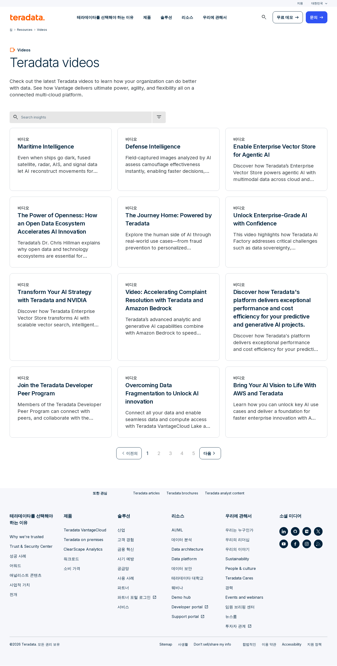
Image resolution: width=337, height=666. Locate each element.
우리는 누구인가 (239, 530)
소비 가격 (72, 568)
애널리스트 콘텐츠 (26, 575)
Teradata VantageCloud (85, 530)
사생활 (183, 644)
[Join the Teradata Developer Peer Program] (61, 402)
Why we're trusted (26, 537)
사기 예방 (125, 559)
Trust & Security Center (31, 546)
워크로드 (71, 559)
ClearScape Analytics (83, 549)
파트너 (123, 587)
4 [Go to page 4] (182, 453)
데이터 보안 (182, 568)
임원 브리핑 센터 (240, 607)
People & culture (240, 568)
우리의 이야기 (237, 549)
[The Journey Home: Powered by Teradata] (168, 232)
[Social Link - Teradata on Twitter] (318, 531)
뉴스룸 (231, 616)
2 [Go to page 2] (159, 453)
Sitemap (165, 644)
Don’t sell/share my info (212, 644)
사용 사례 (125, 578)
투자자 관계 (235, 626)
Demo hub (181, 597)
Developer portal (187, 607)
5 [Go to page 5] (193, 453)
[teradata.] (27, 17)
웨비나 (177, 587)
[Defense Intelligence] (168, 159)
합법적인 (249, 644)
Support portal (185, 616)
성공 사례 (18, 556)
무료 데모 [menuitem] (285, 17)
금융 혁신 (125, 549)
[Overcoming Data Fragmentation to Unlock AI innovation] (168, 402)
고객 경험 (125, 539)
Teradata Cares (239, 578)
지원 (300, 3)
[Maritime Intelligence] (61, 159)
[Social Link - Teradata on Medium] (306, 531)
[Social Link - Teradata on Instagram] (306, 544)
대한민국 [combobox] (317, 3)
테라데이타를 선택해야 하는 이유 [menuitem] (105, 17)
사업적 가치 (20, 585)
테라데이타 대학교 (187, 578)
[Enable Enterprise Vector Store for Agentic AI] (276, 159)
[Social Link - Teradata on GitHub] (295, 531)
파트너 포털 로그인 (134, 597)
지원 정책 (314, 644)
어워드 (15, 565)
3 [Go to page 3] (170, 453)
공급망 (123, 568)
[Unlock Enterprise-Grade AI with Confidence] (276, 232)
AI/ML (177, 530)
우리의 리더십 (237, 539)
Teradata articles (146, 493)
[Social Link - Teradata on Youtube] (283, 544)
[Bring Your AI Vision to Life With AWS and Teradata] (276, 402)
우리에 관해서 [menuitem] (215, 17)
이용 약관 (269, 644)
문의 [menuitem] (314, 17)
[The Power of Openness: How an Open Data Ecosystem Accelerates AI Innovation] (61, 232)
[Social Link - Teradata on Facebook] (295, 544)
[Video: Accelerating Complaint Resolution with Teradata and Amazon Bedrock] (168, 317)
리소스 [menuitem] (187, 17)
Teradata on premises (83, 539)
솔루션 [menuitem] (166, 17)
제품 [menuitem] (147, 17)
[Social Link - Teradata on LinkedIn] (283, 531)
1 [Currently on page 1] (147, 453)
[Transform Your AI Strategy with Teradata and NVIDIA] (61, 317)
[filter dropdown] (159, 117)
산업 (121, 530)
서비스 (123, 607)
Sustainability (237, 559)
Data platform (184, 559)
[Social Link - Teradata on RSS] (318, 544)
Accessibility (291, 644)
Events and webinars (244, 597)
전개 (13, 594)
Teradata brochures (182, 493)
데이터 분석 (182, 539)
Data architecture (187, 549)
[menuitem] (264, 17)
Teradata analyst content (224, 493)
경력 (229, 587)
